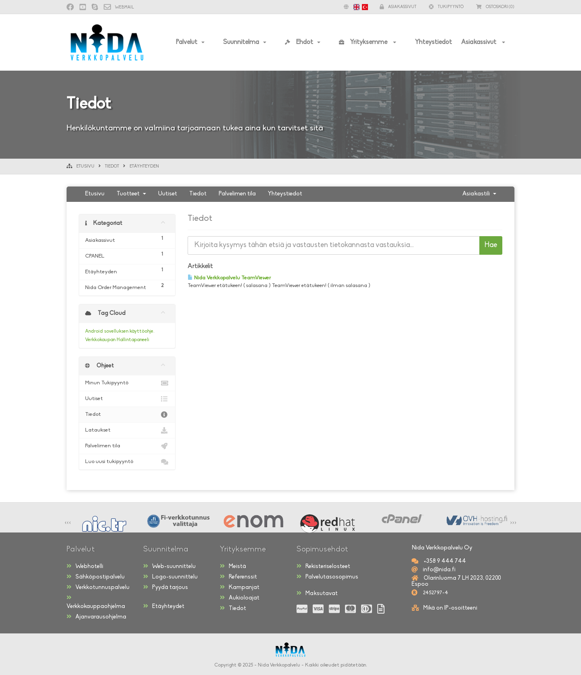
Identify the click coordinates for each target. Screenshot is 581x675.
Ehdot (299, 42)
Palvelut (186, 42)
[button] (354, 7)
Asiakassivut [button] (398, 7)
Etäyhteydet (163, 606)
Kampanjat (239, 587)
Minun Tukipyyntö (127, 383)
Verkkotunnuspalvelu (98, 587)
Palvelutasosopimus (327, 577)
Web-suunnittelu (169, 566)
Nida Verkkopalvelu (279, 665)
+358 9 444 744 (444, 561)
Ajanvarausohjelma (96, 617)
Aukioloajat (239, 598)
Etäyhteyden (144, 166)
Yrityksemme (364, 42)
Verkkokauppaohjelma (96, 602)
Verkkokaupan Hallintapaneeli (117, 340)
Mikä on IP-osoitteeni (450, 608)
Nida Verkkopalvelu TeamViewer (229, 278)
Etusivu (85, 166)
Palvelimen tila (237, 194)
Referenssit (238, 577)
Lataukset (127, 430)
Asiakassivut (479, 42)
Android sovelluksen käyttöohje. (119, 331)
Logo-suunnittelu (170, 577)
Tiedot (112, 166)
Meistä (233, 566)
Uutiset (167, 194)
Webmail (119, 7)
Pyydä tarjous (165, 587)
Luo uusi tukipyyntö (127, 462)
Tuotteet (131, 194)
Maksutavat (317, 593)
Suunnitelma (241, 42)
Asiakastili (479, 194)
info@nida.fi (439, 570)
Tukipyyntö (446, 7)
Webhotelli (85, 566)
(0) (495, 7)
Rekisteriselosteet (323, 566)
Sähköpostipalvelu (96, 577)
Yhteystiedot (433, 42)
